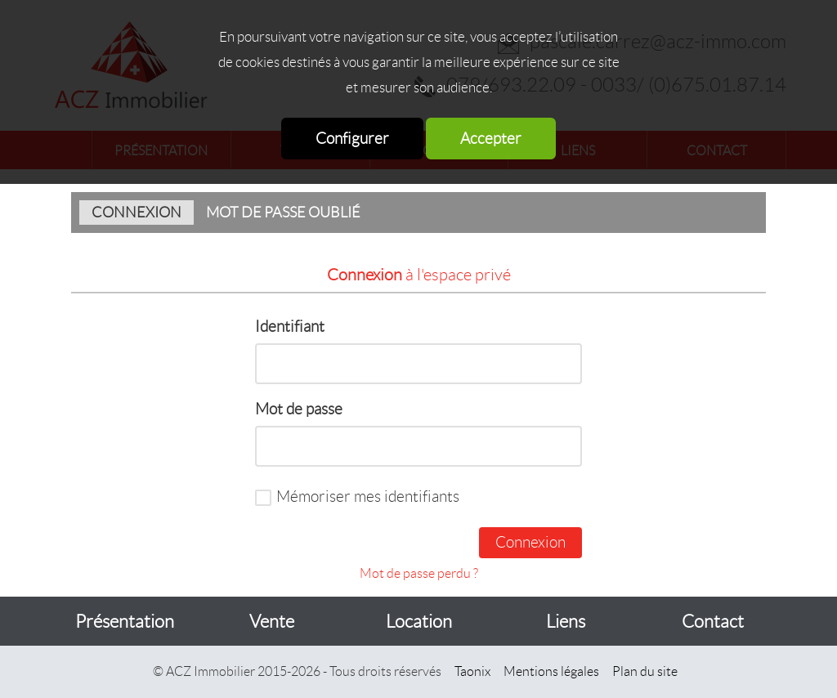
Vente (271, 621)
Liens (565, 621)
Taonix (472, 671)
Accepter (490, 138)
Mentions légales (551, 671)
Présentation (124, 621)
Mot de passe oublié (283, 212)
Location (419, 621)
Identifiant (290, 326)
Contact (713, 621)
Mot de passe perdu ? (419, 573)
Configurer (352, 138)
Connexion (136, 212)
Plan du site (645, 671)
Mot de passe (298, 409)
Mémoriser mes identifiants (367, 496)
